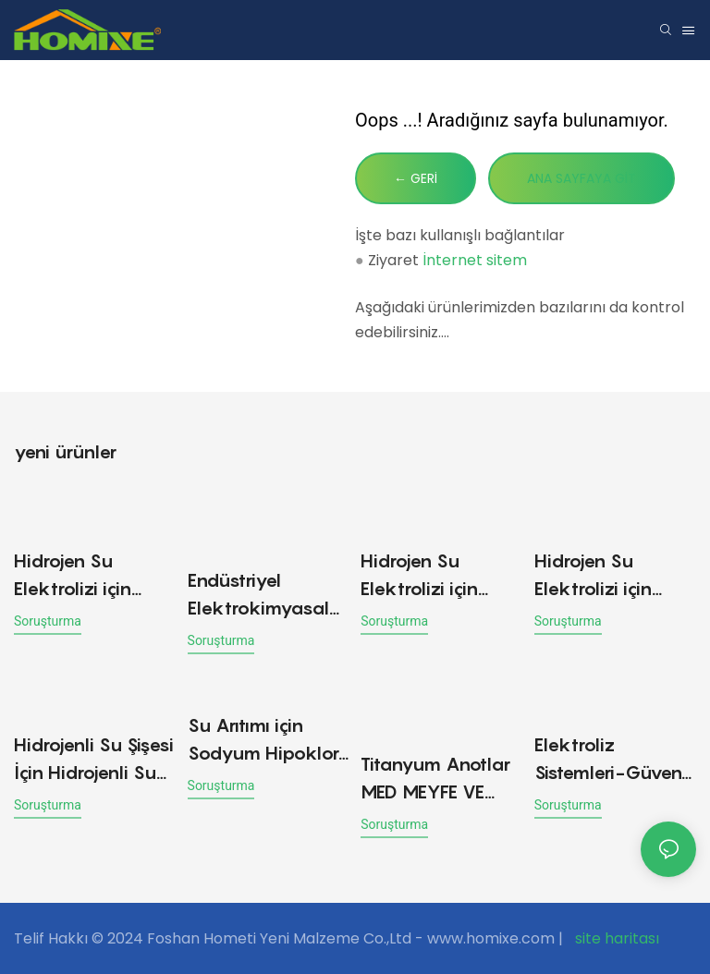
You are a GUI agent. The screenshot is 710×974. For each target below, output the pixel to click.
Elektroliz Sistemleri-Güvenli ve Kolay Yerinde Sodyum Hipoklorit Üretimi (615, 760)
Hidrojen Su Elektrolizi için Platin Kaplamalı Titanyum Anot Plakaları (605, 576)
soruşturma (47, 621)
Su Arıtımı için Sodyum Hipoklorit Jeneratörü (268, 740)
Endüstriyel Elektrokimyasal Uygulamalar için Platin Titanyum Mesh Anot (261, 595)
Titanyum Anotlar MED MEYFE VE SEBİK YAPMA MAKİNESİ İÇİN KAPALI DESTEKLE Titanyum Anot (435, 779)
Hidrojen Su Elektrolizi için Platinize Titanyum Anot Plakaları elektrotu (93, 576)
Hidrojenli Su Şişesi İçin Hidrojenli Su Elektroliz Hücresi (94, 760)
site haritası (615, 938)
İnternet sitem (474, 260)
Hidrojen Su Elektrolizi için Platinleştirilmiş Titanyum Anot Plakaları (424, 576)
